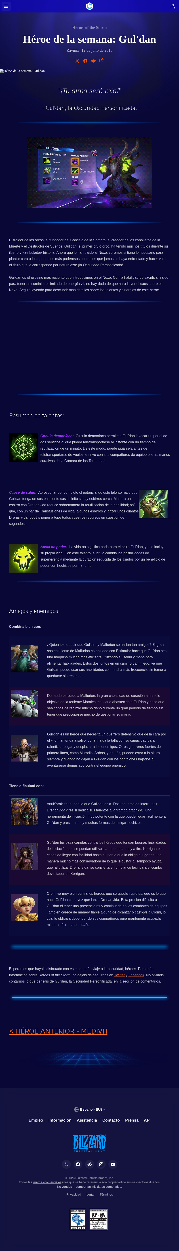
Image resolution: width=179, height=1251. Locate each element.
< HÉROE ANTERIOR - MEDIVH (58, 1031)
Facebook (136, 975)
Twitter (119, 975)
